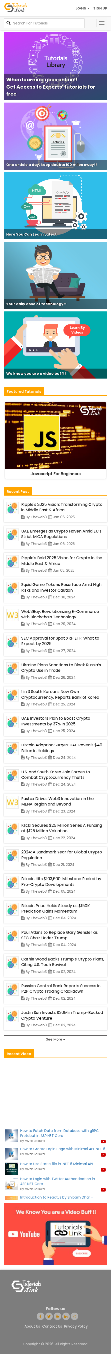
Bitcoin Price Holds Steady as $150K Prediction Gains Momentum (55, 908)
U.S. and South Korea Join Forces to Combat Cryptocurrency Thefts (55, 774)
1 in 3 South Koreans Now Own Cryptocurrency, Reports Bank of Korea (60, 694)
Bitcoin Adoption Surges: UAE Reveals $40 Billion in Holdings (61, 747)
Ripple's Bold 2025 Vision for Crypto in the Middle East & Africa (61, 560)
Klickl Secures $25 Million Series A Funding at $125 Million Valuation (61, 828)
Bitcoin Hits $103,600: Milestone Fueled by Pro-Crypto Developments (61, 881)
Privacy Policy (76, 1326)
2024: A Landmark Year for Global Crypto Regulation (61, 854)
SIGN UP (100, 8)
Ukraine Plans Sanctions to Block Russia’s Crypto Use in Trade (61, 667)
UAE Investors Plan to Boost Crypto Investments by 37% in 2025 (55, 721)
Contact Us (52, 1326)
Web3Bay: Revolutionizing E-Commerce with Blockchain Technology (60, 614)
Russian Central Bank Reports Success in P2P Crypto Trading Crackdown (60, 988)
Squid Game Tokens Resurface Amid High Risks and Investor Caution (61, 587)
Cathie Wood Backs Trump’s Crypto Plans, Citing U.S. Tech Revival (62, 961)
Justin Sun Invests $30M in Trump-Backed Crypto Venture (62, 1015)
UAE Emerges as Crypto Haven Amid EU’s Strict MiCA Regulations (61, 534)
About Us (32, 1326)
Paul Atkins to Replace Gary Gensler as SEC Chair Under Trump (59, 935)
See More (55, 1039)
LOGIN (83, 8)
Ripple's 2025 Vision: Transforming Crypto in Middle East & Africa (61, 507)
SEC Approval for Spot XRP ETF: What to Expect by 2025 (60, 641)
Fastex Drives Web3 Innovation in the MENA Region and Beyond (57, 801)
